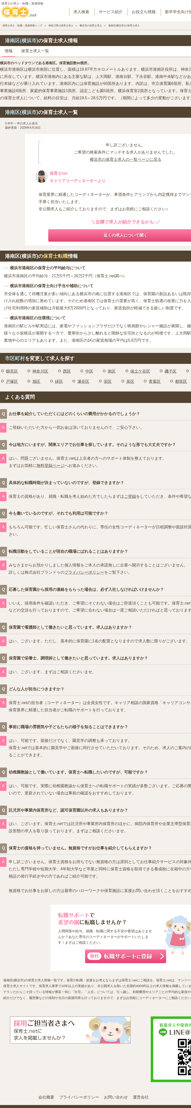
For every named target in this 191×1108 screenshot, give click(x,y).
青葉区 (155, 381)
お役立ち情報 (144, 12)
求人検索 (81, 12)
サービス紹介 (111, 12)
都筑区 (181, 381)
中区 (89, 371)
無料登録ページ (50, 465)
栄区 (108, 381)
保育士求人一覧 (35, 51)
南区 (112, 371)
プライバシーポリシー (84, 572)
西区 (67, 371)
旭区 (36, 381)
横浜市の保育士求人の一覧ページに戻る (125, 159)
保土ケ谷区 (140, 371)
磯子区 (171, 371)
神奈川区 (40, 371)
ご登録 (130, 496)
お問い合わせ (116, 1097)
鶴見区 (12, 371)
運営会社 (141, 1097)
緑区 (59, 381)
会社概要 (46, 1097)
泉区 (130, 381)
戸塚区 (12, 381)
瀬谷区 (83, 381)
